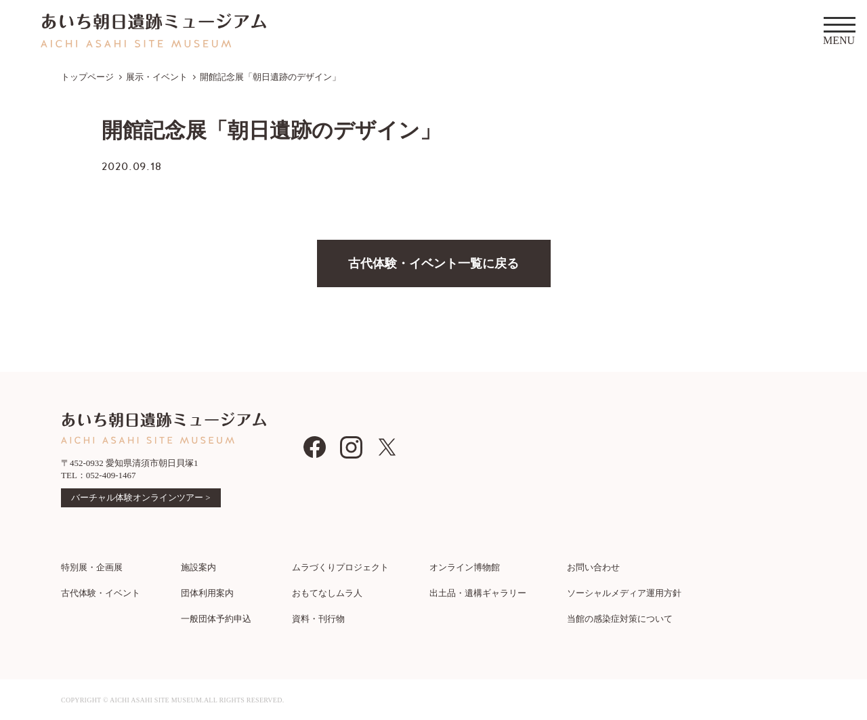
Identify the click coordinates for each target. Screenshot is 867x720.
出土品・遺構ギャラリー (477, 593)
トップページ (87, 77)
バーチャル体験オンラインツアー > (141, 497)
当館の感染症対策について (620, 619)
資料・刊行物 (318, 619)
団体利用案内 (207, 593)
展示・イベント (157, 77)
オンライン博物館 (464, 567)
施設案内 (198, 567)
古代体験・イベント (100, 593)
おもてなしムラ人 (327, 593)
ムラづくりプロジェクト (340, 567)
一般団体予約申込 (216, 619)
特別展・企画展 (92, 567)
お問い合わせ (593, 567)
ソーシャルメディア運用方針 (624, 593)
